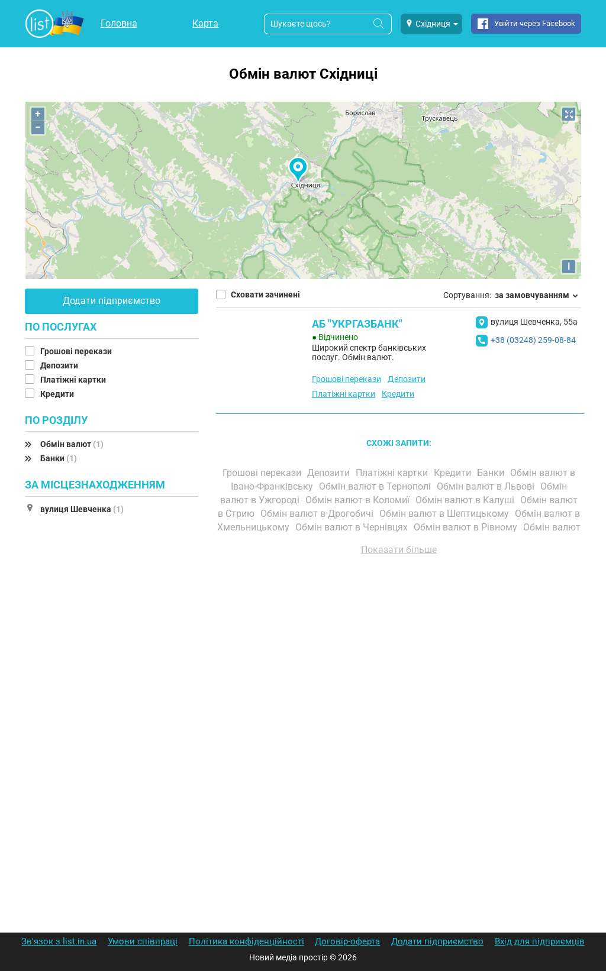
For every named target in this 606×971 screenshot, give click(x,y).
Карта (205, 23)
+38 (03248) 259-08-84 (533, 340)
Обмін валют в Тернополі (376, 486)
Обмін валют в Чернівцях (352, 527)
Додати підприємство (111, 300)
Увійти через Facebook (534, 23)
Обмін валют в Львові (487, 486)
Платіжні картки (74, 379)
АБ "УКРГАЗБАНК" (357, 324)
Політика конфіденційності (246, 941)
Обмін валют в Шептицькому (445, 513)
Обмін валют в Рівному (467, 527)
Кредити (58, 394)
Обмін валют (72, 444)
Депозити (60, 365)
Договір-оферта (347, 941)
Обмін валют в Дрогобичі (318, 513)
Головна (119, 23)
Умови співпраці (143, 941)
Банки (58, 458)
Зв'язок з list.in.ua (58, 941)
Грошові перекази (77, 351)
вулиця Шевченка (82, 509)
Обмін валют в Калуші (466, 500)
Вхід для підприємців (540, 941)
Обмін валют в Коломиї (358, 500)
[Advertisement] (398, 699)
